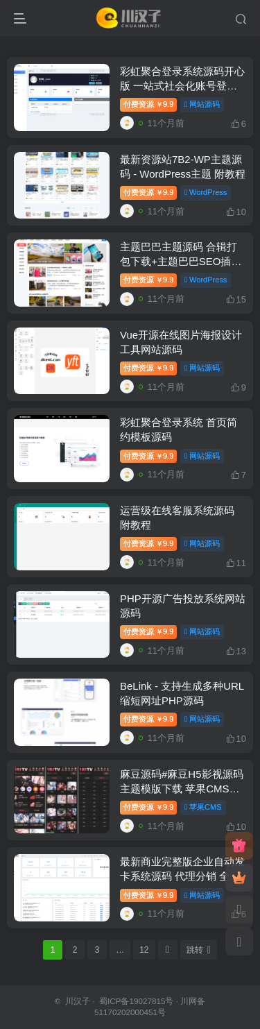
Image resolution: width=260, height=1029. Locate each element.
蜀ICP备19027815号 (135, 1000)
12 (143, 950)
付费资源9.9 (148, 104)
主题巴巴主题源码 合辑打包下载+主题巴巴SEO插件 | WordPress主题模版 (180, 261)
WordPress (205, 192)
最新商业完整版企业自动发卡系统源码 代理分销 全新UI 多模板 (182, 876)
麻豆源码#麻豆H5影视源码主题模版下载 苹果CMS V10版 (181, 788)
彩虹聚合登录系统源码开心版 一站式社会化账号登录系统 (182, 85)
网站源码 (202, 104)
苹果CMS (202, 807)
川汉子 (77, 1000)
